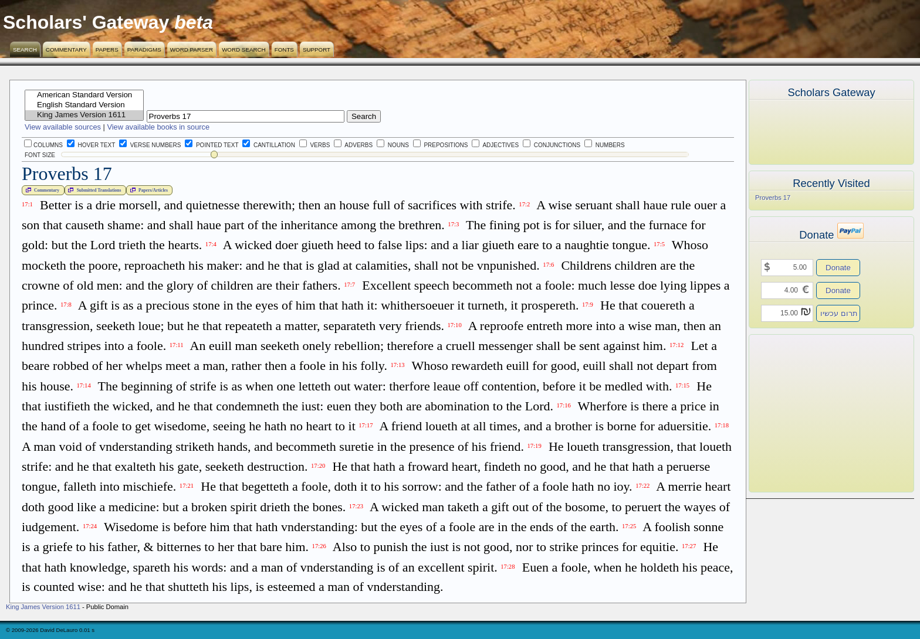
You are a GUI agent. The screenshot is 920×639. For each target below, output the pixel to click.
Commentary (66, 49)
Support (316, 49)
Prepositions (440, 145)
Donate (838, 267)
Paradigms (144, 49)
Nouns (393, 145)
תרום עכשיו (839, 313)
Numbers (604, 145)
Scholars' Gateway (86, 22)
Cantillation (268, 145)
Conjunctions (551, 145)
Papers (107, 49)
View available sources (63, 127)
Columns (43, 145)
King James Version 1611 (84, 115)
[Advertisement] (814, 413)
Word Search (244, 49)
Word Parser (191, 49)
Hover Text (91, 145)
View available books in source (158, 127)
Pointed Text (211, 145)
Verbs (314, 145)
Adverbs (353, 145)
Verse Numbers (148, 145)
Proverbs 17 (772, 197)
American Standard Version (84, 95)
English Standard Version (84, 105)
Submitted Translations (93, 190)
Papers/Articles (148, 190)
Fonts (284, 49)
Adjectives (495, 145)
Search (25, 49)
